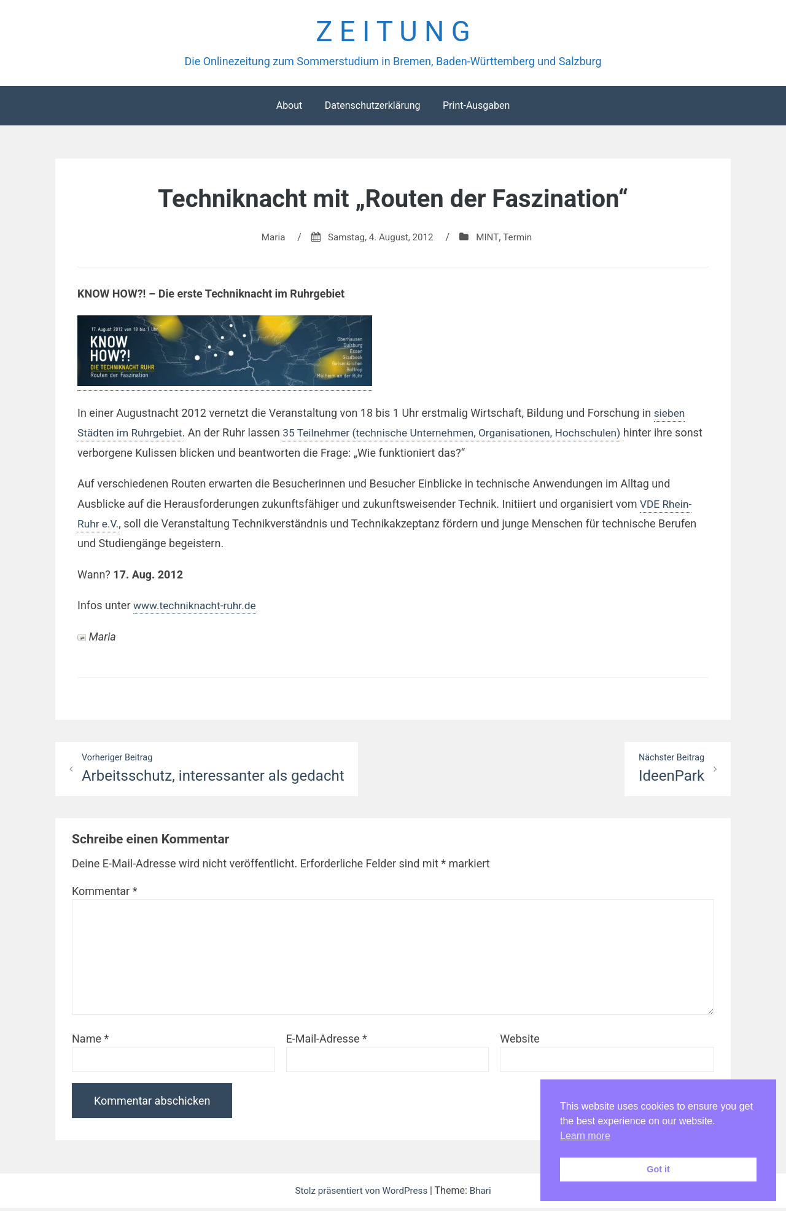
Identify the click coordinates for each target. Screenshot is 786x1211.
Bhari (484, 1193)
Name (90, 1041)
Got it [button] (658, 1169)
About (289, 108)
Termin (521, 239)
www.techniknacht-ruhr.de (197, 607)
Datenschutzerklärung (373, 108)
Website (519, 1041)
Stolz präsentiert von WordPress (361, 1193)
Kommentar (104, 894)
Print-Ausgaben (476, 108)
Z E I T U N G (392, 32)
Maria (269, 239)
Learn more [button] (585, 1135)
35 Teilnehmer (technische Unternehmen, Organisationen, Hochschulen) (462, 434)
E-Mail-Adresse (326, 1041)
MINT (490, 239)
